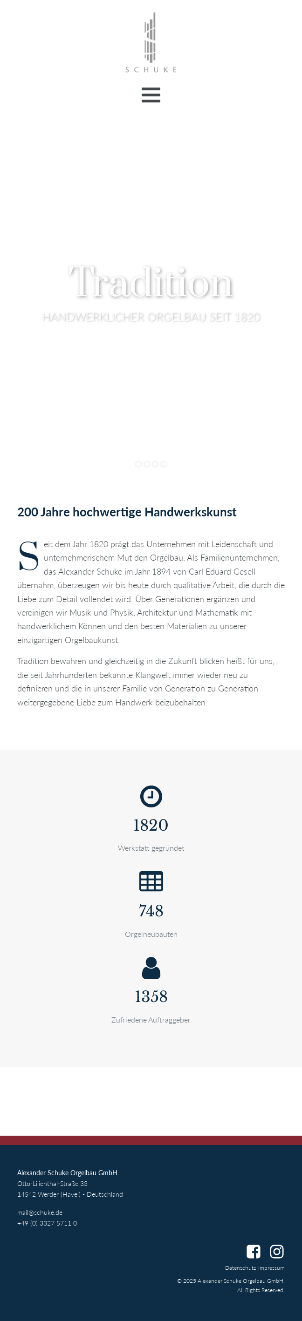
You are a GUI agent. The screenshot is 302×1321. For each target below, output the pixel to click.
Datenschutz (240, 1267)
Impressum (271, 1267)
